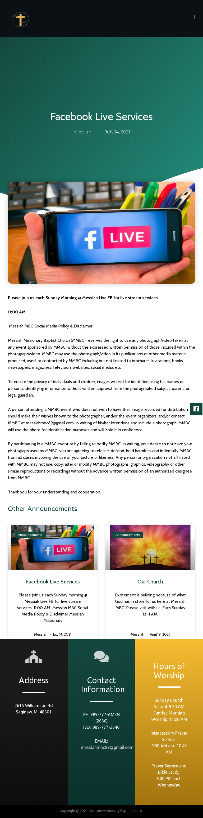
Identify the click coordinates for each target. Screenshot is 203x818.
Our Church (150, 581)
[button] (195, 17)
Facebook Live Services (53, 581)
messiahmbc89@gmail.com (107, 747)
